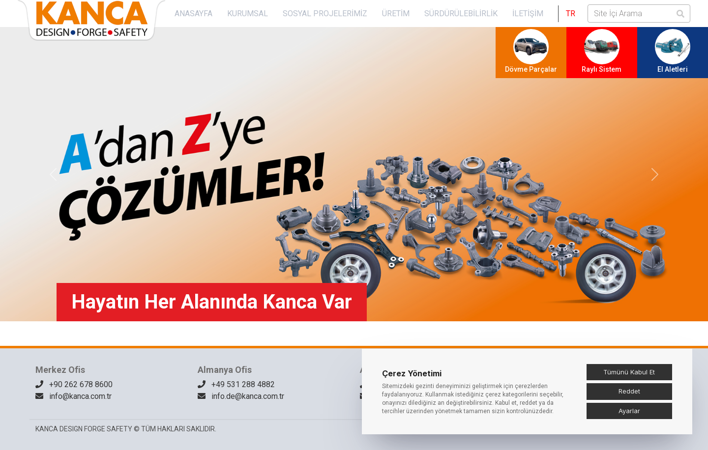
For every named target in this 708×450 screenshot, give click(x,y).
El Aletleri (672, 51)
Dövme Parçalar (531, 51)
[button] (570, 13)
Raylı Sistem (601, 51)
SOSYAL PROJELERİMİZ (325, 13)
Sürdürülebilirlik (461, 13)
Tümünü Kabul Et (629, 372)
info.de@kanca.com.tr (241, 396)
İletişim (527, 13)
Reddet (629, 391)
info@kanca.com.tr (73, 396)
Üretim (396, 13)
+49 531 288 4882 (236, 384)
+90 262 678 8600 (74, 384)
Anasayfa (193, 13)
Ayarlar (629, 411)
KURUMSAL (247, 13)
